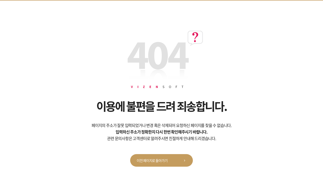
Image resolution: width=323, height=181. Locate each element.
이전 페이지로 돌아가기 (163, 161)
